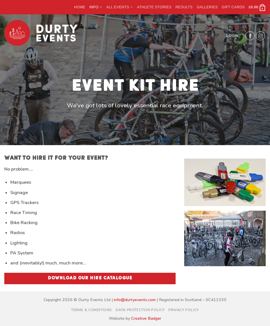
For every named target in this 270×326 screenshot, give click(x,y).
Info (95, 7)
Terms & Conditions (91, 310)
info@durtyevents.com (135, 300)
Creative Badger (146, 318)
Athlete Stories (154, 7)
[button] (257, 7)
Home (79, 7)
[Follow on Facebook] (250, 36)
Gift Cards (233, 7)
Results (184, 7)
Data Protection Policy (140, 310)
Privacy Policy (183, 310)
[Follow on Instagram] (260, 36)
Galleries (207, 7)
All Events (119, 7)
